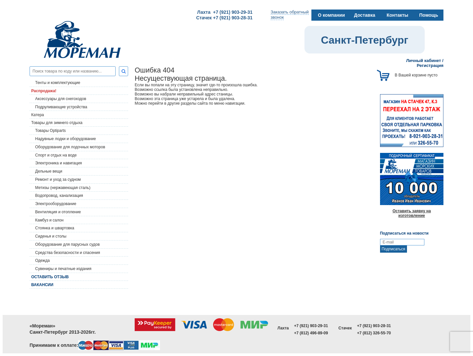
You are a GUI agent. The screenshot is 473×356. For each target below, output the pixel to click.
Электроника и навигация (58, 163)
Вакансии (42, 285)
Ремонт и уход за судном (58, 179)
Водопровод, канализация (59, 195)
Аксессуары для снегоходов (60, 98)
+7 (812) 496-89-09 (311, 333)
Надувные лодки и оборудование (65, 138)
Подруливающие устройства (61, 107)
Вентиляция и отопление (58, 212)
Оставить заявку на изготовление (412, 213)
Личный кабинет (423, 60)
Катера (37, 115)
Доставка (364, 15)
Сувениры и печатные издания (63, 268)
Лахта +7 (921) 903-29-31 (224, 12)
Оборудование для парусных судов (67, 244)
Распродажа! (43, 91)
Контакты (397, 15)
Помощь (428, 15)
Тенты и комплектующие (57, 82)
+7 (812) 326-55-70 (374, 333)
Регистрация (430, 65)
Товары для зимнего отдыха (56, 122)
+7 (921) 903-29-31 (311, 326)
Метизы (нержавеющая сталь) (62, 187)
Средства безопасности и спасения (67, 252)
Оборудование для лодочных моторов (70, 147)
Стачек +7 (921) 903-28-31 (224, 17)
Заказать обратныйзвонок (290, 15)
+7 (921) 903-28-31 (374, 326)
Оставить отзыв (50, 277)
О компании (331, 15)
